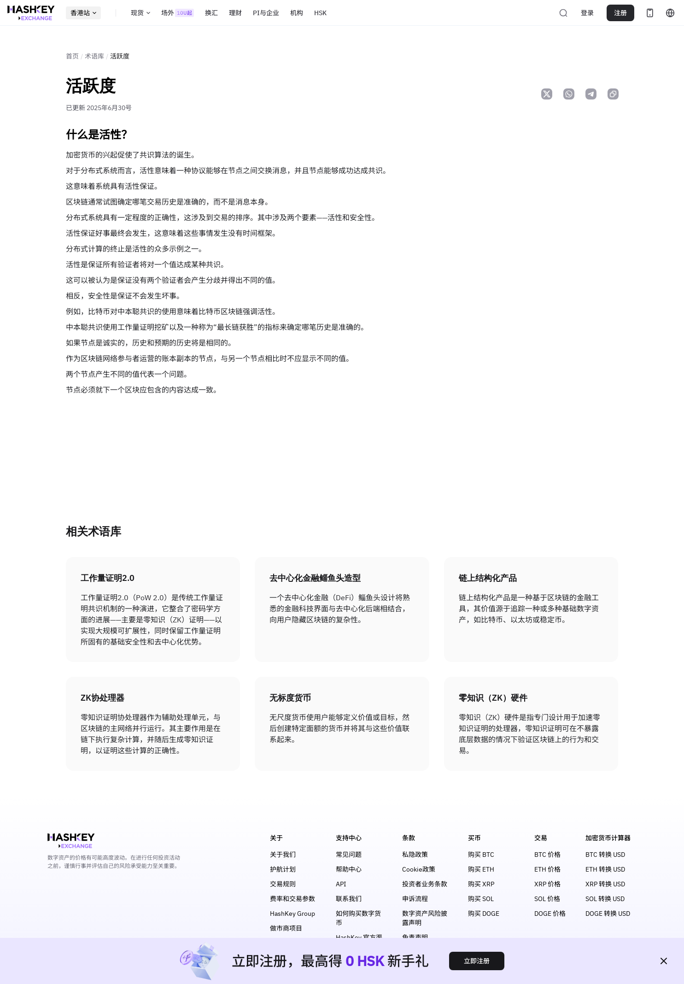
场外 (177, 13)
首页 (72, 56)
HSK (320, 13)
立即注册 (477, 961)
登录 (587, 13)
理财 (235, 13)
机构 (296, 13)
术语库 (94, 56)
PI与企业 (266, 13)
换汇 (211, 13)
